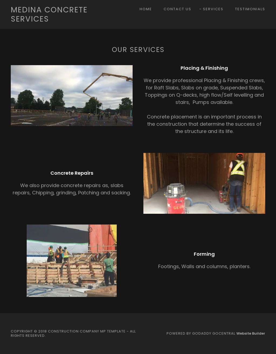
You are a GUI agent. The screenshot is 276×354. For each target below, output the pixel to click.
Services (213, 9)
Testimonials (250, 9)
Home (146, 9)
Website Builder (250, 333)
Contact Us (177, 9)
